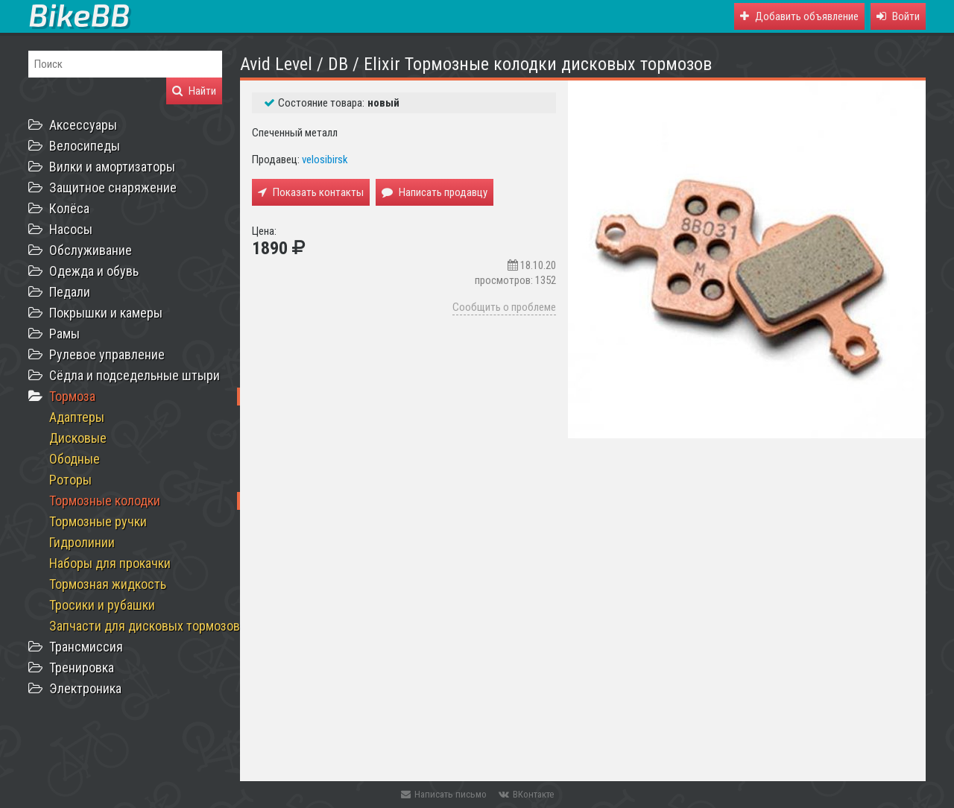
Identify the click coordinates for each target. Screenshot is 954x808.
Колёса (69, 208)
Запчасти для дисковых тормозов (144, 626)
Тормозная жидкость (107, 584)
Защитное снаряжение (113, 187)
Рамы (64, 333)
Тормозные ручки (98, 521)
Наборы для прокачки (110, 563)
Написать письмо (444, 794)
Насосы (70, 229)
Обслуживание (90, 250)
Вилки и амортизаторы (112, 166)
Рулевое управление (107, 354)
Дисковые (78, 438)
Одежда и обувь (94, 271)
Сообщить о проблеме (504, 307)
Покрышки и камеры (105, 313)
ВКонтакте (526, 794)
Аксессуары (83, 125)
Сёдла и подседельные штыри (134, 375)
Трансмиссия (86, 646)
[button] (898, 16)
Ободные (74, 459)
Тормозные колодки (104, 500)
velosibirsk (325, 159)
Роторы (70, 479)
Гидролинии (82, 542)
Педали (69, 292)
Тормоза (72, 396)
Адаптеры (76, 417)
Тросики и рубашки (102, 605)
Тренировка (81, 667)
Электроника (85, 688)
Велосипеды (84, 146)
